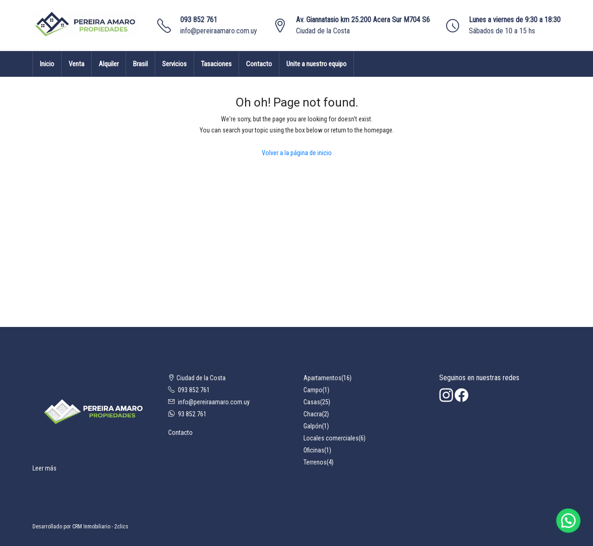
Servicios (174, 64)
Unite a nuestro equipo (316, 64)
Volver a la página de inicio (297, 153)
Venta (76, 64)
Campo (312, 390)
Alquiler (109, 64)
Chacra (312, 414)
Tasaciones (216, 64)
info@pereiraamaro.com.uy (218, 30)
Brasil (140, 64)
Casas (311, 402)
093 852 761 (198, 19)
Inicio (47, 64)
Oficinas (313, 450)
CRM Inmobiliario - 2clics (100, 526)
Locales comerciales (331, 438)
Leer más (44, 468)
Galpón (312, 426)
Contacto (259, 64)
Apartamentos (322, 378)
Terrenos (315, 462)
